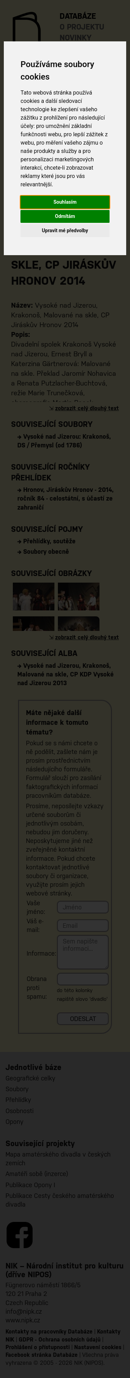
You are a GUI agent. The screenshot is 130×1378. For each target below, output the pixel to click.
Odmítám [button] (65, 216)
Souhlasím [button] (65, 202)
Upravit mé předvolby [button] (65, 230)
